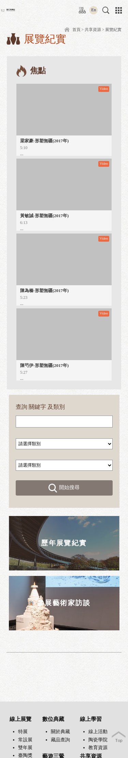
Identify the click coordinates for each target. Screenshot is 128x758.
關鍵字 (37, 407)
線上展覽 (20, 719)
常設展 (25, 739)
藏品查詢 (60, 739)
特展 (23, 731)
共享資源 (93, 30)
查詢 (21, 407)
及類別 (56, 407)
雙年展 (25, 747)
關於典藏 (60, 731)
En (93, 9)
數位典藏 (53, 719)
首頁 (76, 30)
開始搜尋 (64, 488)
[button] (106, 10)
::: (81, 7)
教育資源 (98, 747)
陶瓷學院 (98, 739)
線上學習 (91, 719)
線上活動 (98, 731)
